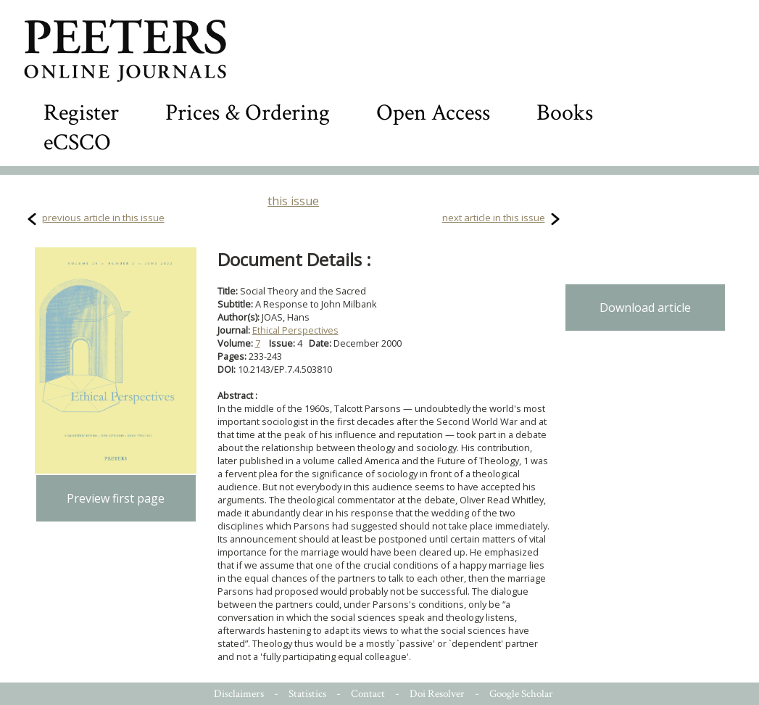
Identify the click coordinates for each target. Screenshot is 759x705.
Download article (645, 308)
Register (81, 113)
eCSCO (77, 142)
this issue (293, 201)
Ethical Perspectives (295, 330)
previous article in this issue (103, 217)
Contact (368, 694)
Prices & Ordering (247, 113)
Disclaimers (239, 694)
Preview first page (116, 498)
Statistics (307, 694)
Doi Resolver (437, 694)
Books (564, 113)
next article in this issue (493, 217)
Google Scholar (521, 694)
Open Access (433, 113)
